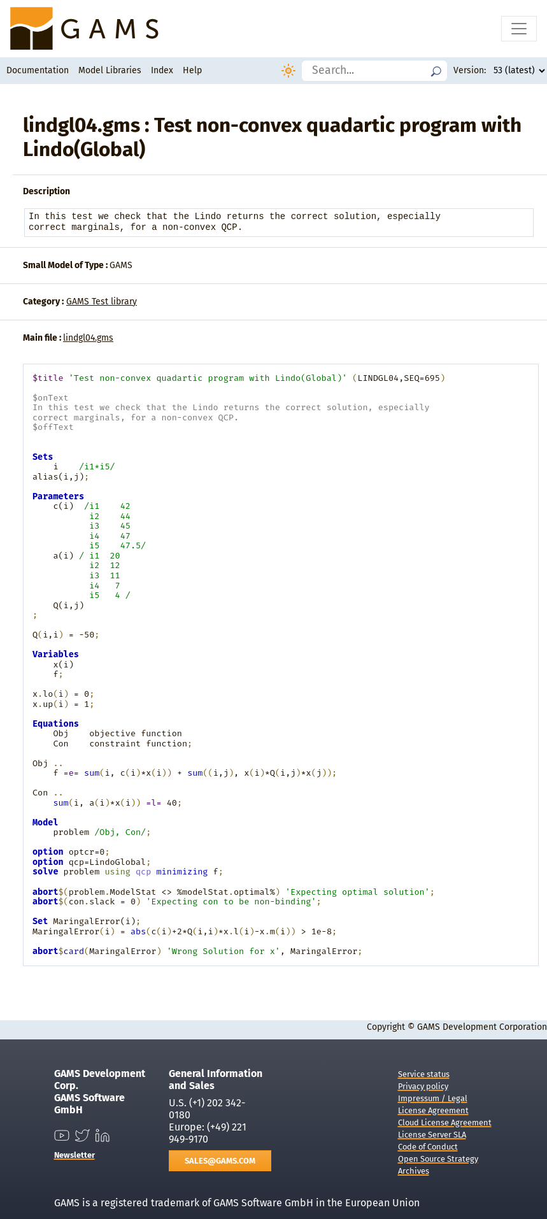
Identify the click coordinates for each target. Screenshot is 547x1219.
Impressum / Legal (432, 1098)
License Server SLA (432, 1134)
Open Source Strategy (438, 1159)
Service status (424, 1074)
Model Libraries (109, 70)
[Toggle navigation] (519, 28)
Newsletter (74, 1155)
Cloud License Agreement (445, 1122)
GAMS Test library (101, 301)
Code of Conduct (428, 1146)
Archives (413, 1171)
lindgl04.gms (88, 337)
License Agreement (433, 1110)
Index (162, 70)
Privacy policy (423, 1086)
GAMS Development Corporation (482, 1027)
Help (192, 70)
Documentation (37, 70)
